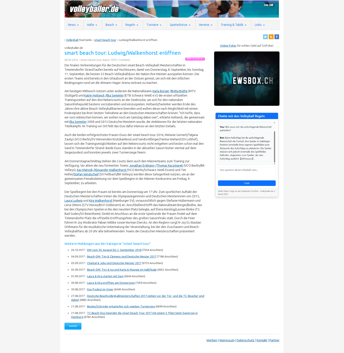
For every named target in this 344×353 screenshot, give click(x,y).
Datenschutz (245, 340)
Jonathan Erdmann (142, 165)
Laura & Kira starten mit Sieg (105, 276)
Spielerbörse (178, 24)
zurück (73, 326)
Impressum (227, 340)
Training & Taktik (232, 24)
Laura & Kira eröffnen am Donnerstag (111, 282)
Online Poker (228, 45)
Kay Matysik (85, 170)
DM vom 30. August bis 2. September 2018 (114, 249)
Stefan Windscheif (86, 174)
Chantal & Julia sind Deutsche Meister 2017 (114, 263)
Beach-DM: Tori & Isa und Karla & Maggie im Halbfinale (122, 269)
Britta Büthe (179, 91)
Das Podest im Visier (100, 289)
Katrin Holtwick (94, 95)
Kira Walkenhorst (100, 200)
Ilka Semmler (115, 95)
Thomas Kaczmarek (169, 165)
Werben (211, 340)
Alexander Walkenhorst (110, 170)
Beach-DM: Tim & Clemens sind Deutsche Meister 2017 (121, 256)
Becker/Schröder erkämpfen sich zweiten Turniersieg (121, 306)
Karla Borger (160, 91)
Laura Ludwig (73, 200)
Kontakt (262, 340)
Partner (274, 340)
